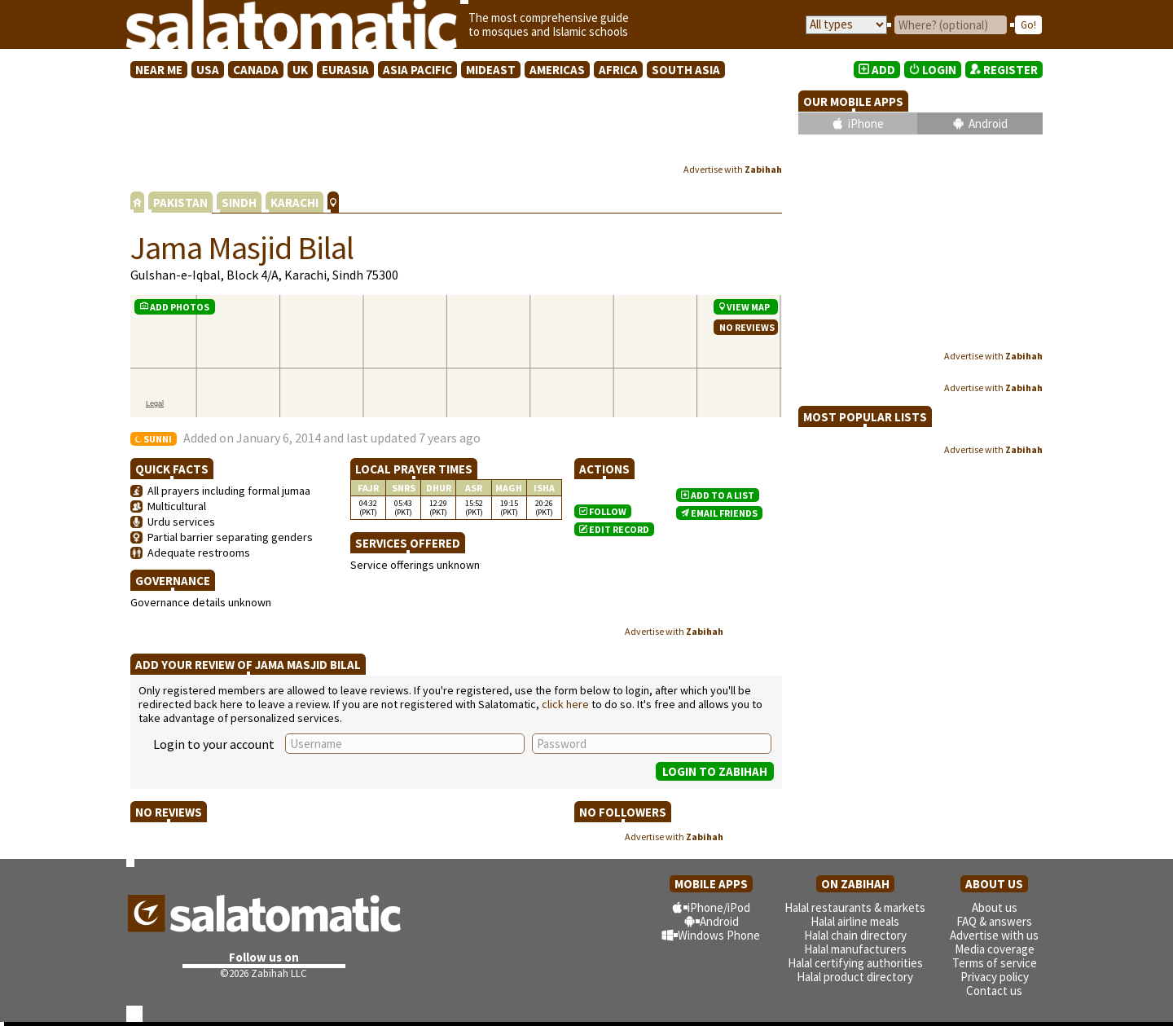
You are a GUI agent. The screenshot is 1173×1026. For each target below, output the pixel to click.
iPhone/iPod (719, 907)
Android (988, 123)
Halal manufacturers (855, 949)
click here (565, 704)
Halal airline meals (855, 921)
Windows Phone (719, 935)
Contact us (994, 990)
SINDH (239, 202)
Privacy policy (994, 976)
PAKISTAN (180, 202)
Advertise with (732, 169)
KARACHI (294, 202)
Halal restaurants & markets (854, 907)
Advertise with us (994, 935)
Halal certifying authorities (855, 963)
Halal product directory (855, 976)
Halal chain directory (855, 935)
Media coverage (995, 949)
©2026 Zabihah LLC (263, 973)
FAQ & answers (994, 921)
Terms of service (994, 963)
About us (994, 907)
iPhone (866, 123)
